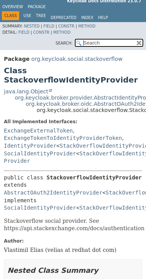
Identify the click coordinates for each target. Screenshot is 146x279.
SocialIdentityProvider (40, 153)
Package (37, 7)
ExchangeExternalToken (38, 130)
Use (27, 16)
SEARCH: (64, 43)
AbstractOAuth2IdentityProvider (53, 192)
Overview (12, 7)
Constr (66, 26)
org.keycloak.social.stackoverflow (76, 59)
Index (87, 18)
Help (103, 18)
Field (48, 26)
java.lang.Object (26, 91)
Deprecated (64, 18)
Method (86, 26)
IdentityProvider (30, 146)
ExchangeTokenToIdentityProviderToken (63, 138)
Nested (31, 26)
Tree (41, 16)
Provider (17, 161)
